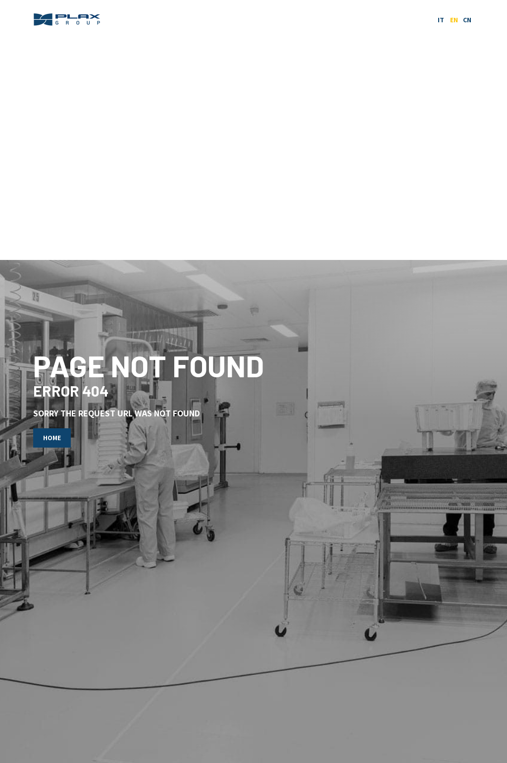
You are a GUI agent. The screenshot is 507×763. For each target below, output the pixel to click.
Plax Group (67, 20)
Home (52, 437)
